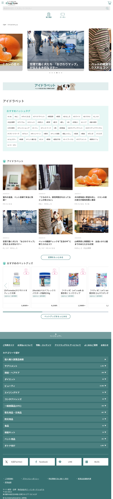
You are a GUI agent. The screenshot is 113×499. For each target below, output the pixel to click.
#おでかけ (86, 116)
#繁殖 (48, 139)
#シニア (84, 122)
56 (103, 425)
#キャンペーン (36, 133)
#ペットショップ (23, 128)
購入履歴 (49, 16)
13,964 (102, 386)
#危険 (76, 133)
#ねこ (17, 116)
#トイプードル (68, 139)
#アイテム (21, 122)
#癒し (62, 122)
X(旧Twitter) (16, 461)
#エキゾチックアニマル (94, 128)
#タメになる (26, 116)
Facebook (43, 461)
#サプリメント (81, 139)
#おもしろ (66, 116)
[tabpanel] (55, 49)
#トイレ (35, 128)
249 (103, 372)
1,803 (102, 445)
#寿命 (46, 133)
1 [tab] (49, 72)
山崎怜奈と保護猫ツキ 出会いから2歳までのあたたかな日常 (91, 242)
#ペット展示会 (31, 139)
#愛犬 (55, 122)
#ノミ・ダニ (12, 145)
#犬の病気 (11, 128)
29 (103, 432)
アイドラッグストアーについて (68, 345)
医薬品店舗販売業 (84, 478)
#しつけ (96, 116)
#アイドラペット (39, 116)
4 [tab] (56, 72)
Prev (4, 49)
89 (103, 379)
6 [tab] (61, 72)
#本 (68, 122)
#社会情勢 (11, 122)
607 (103, 412)
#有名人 (40, 122)
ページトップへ (55, 336)
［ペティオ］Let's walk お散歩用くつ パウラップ (72, 291)
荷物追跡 (8, 482)
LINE (70, 461)
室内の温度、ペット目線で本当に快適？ (18, 198)
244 (103, 406)
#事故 (83, 133)
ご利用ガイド (8, 345)
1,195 (102, 366)
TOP (4, 25)
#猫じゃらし (66, 133)
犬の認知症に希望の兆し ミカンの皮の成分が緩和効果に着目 (91, 198)
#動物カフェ (94, 139)
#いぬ (10, 116)
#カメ (41, 139)
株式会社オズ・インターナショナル (31, 489)
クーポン (62, 16)
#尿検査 (62, 128)
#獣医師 (50, 116)
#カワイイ (76, 116)
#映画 (21, 139)
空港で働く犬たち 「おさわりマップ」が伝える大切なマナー (19, 242)
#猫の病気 (93, 122)
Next (106, 49)
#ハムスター (12, 139)
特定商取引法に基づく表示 (58, 478)
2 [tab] (52, 72)
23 (103, 419)
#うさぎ (99, 133)
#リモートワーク (13, 133)
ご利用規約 (9, 478)
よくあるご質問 (91, 345)
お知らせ (104, 345)
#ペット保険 (55, 133)
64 (103, 399)
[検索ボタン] (107, 8)
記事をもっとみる (55, 257)
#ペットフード (46, 128)
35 (103, 392)
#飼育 (48, 122)
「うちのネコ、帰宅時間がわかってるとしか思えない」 (55, 198)
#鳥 (55, 128)
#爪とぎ (90, 133)
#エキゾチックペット (75, 128)
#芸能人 (75, 122)
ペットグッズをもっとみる (55, 316)
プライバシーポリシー (31, 478)
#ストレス (31, 122)
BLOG (96, 461)
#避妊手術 (56, 139)
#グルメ (25, 133)
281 (103, 439)
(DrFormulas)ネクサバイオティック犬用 (15, 291)
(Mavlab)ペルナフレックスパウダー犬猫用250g (44, 291)
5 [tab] (59, 72)
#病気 (58, 116)
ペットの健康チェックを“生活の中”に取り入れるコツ (55, 242)
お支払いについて (25, 345)
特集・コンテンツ (43, 345)
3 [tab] (54, 72)
